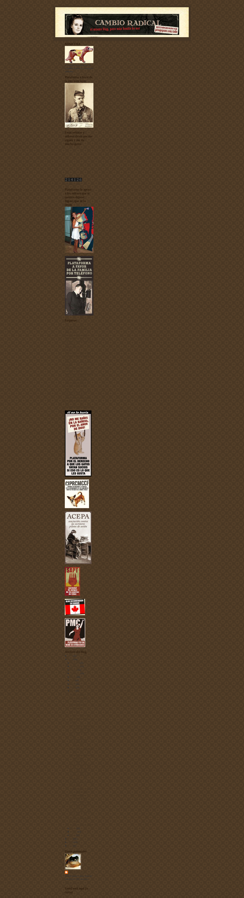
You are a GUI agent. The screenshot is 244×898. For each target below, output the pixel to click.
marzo (74, 828)
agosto (74, 677)
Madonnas (74, 778)
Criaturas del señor (73, 347)
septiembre (76, 673)
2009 (70, 839)
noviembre (75, 666)
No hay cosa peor (77, 694)
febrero (74, 831)
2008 (70, 842)
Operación (74, 711)
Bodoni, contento (77, 704)
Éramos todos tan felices (80, 764)
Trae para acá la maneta (80, 768)
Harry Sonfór (77, 872)
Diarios (68, 350)
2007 (70, 846)
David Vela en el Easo (79, 775)
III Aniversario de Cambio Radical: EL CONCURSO (81, 758)
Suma (72, 735)
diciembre (75, 663)
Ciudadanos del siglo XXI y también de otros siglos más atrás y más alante (79, 341)
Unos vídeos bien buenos (75, 400)
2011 (70, 656)
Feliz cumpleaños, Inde (80, 715)
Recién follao (76, 708)
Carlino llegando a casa (80, 718)
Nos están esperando (79, 771)
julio (73, 680)
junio (73, 684)
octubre (74, 670)
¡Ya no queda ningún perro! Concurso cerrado (79, 742)
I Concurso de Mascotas (75, 376)
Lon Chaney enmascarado (81, 824)
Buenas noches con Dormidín (77, 335)
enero (73, 835)
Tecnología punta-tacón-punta (77, 397)
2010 (70, 659)
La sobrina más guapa (79, 732)
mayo (73, 687)
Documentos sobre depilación (77, 353)
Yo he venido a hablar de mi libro (79, 406)
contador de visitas (73, 184)
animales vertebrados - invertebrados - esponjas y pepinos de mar (76, 329)
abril (73, 691)
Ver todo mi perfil (72, 883)
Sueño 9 (73, 722)
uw (66, 403)
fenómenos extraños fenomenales (79, 374)
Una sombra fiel (77, 808)
